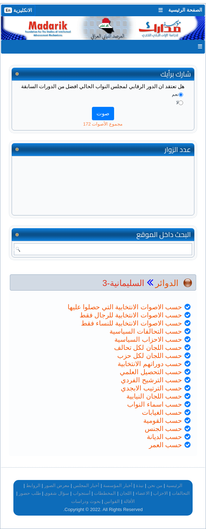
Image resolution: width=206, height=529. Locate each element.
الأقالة (129, 501)
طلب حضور (30, 493)
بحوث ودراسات (86, 501)
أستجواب (81, 493)
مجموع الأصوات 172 (103, 124)
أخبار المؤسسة (117, 485)
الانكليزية (18, 10)
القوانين (112, 501)
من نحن (155, 485)
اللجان (126, 493)
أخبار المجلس (86, 485)
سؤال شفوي (56, 493)
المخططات (105, 493)
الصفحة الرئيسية (185, 10)
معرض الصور (57, 485)
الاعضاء (143, 493)
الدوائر (167, 283)
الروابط (33, 485)
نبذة (140, 485)
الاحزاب (160, 493)
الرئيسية (174, 485)
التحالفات (181, 493)
